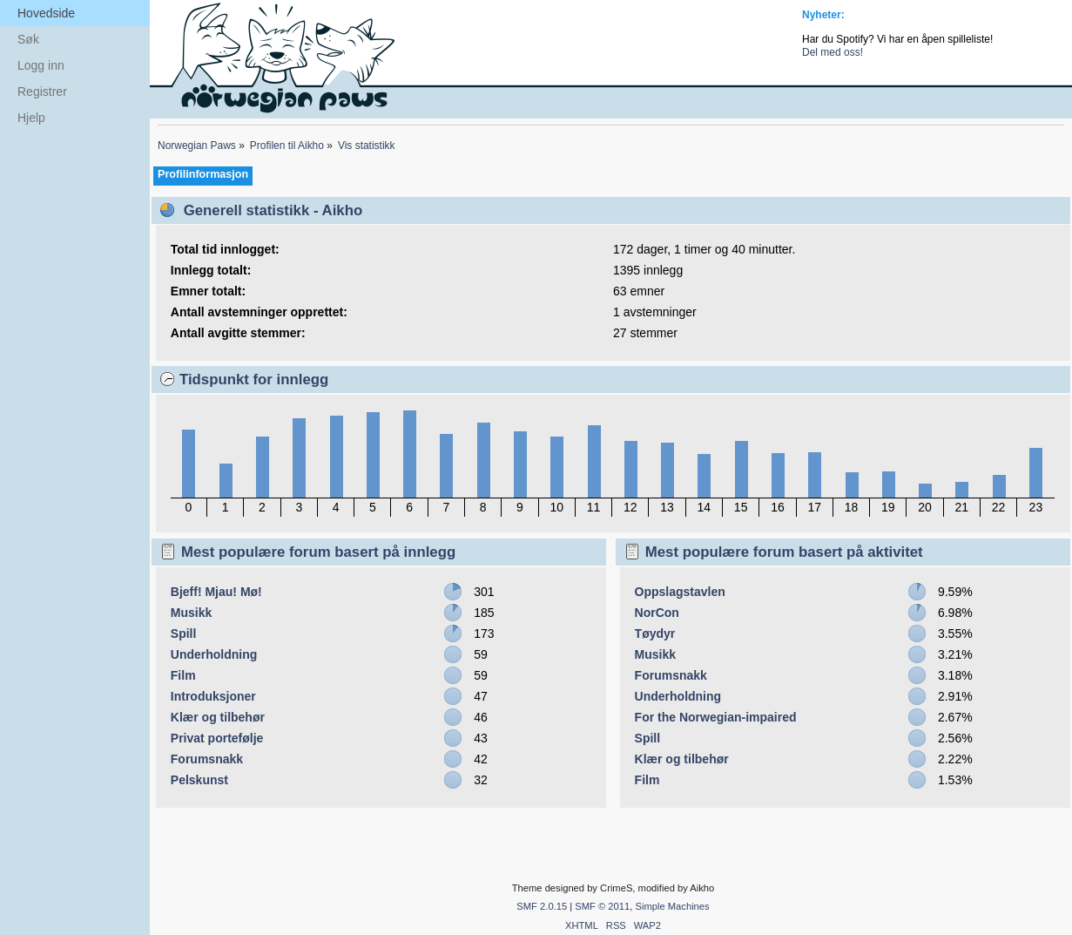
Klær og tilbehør (218, 717)
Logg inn (40, 65)
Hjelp (31, 118)
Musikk (191, 613)
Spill (184, 633)
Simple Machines (672, 906)
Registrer (42, 91)
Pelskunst (199, 780)
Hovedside (46, 13)
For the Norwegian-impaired (716, 717)
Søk (28, 39)
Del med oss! (832, 52)
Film (183, 675)
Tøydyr (655, 633)
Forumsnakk (207, 759)
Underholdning (214, 654)
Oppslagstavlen (680, 592)
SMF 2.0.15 (541, 906)
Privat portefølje (217, 738)
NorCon (657, 613)
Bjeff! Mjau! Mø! (216, 592)
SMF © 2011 (602, 906)
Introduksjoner (213, 696)
